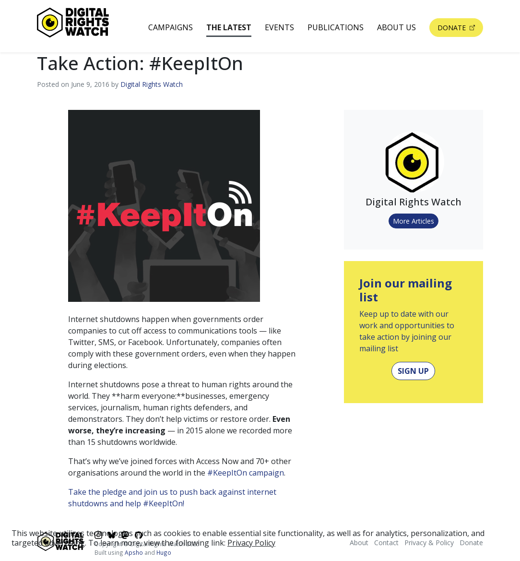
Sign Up (413, 371)
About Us (396, 27)
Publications (335, 27)
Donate (452, 27)
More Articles (413, 221)
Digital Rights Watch (151, 84)
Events (279, 27)
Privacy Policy (251, 543)
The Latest (228, 27)
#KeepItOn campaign (245, 472)
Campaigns (170, 27)
